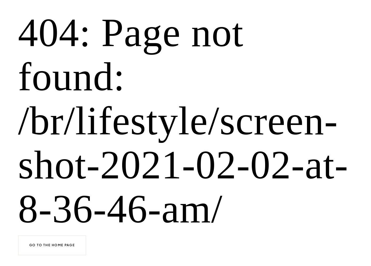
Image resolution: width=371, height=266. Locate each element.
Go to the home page (52, 245)
